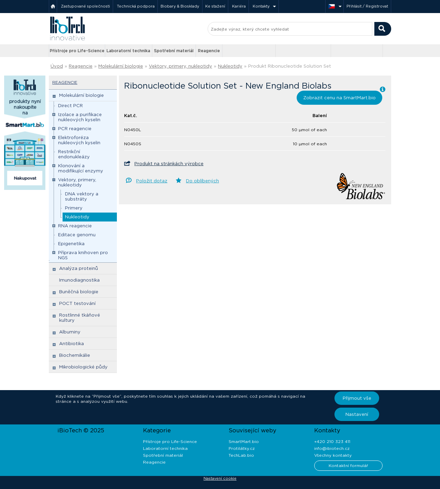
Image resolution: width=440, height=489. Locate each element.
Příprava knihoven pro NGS (83, 255)
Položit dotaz (151, 180)
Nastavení (356, 414)
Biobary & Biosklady (180, 6)
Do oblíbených (202, 180)
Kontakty (261, 6)
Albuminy (69, 331)
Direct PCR (70, 105)
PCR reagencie (74, 128)
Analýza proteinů (78, 268)
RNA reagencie (75, 225)
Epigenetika (71, 243)
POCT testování (77, 303)
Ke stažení (215, 6)
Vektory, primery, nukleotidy (180, 66)
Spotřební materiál (174, 50)
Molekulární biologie (120, 66)
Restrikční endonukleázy (74, 154)
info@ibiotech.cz (332, 448)
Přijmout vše (357, 398)
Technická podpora (136, 6)
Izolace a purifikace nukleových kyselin (80, 117)
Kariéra (239, 6)
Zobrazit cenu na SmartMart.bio (339, 97)
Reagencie (209, 50)
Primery (73, 208)
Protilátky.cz (242, 448)
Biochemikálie (74, 355)
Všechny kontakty (333, 455)
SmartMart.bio (244, 441)
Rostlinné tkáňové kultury (79, 317)
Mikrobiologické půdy (83, 366)
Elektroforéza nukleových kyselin (79, 140)
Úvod (57, 66)
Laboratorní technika (128, 50)
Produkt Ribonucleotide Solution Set (289, 66)
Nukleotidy (230, 66)
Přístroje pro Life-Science (77, 50)
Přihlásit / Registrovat (367, 6)
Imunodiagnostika (79, 280)
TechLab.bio (241, 455)
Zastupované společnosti (85, 6)
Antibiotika (71, 343)
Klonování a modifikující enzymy (80, 168)
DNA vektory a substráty (81, 196)
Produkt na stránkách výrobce (169, 163)
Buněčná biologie (78, 291)
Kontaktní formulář (348, 465)
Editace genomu (77, 234)
